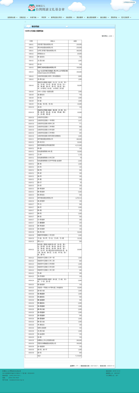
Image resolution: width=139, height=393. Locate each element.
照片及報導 (125, 17)
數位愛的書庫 (91, 17)
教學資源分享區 (56, 17)
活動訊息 (22, 17)
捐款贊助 (69, 17)
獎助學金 (114, 17)
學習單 (44, 17)
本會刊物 (33, 17)
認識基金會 (11, 17)
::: (25, 22)
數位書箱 (103, 17)
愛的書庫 (80, 17)
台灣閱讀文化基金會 (129, 2)
